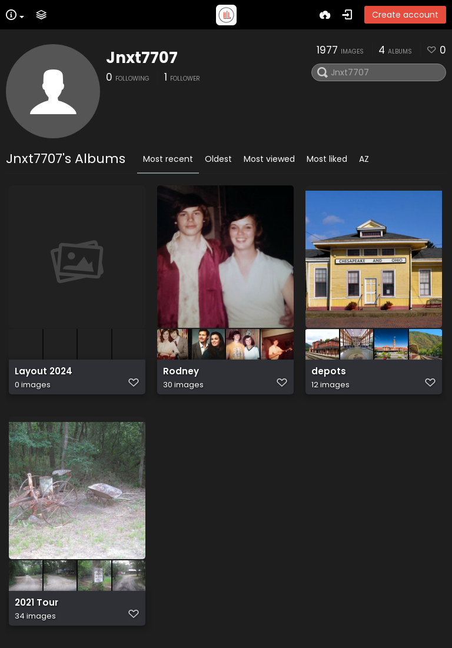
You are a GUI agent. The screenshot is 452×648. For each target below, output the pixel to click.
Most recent (168, 159)
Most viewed (269, 159)
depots (328, 371)
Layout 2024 (43, 371)
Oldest (218, 159)
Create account (405, 15)
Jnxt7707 (142, 57)
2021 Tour (36, 603)
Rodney (181, 371)
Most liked (327, 159)
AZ (364, 159)
